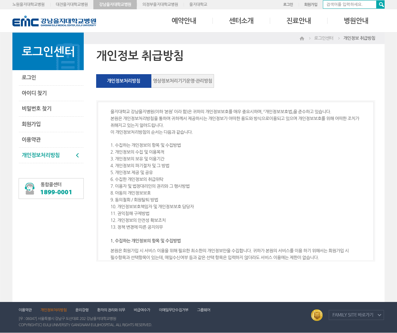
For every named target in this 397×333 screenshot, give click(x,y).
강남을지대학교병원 (115, 4)
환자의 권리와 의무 (111, 310)
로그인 (288, 5)
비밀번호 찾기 (36, 108)
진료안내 (298, 20)
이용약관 (31, 139)
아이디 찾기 (34, 93)
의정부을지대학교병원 (160, 4)
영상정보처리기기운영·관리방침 (182, 81)
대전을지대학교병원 (72, 4)
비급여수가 (142, 310)
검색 (380, 4)
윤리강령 (81, 310)
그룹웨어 (203, 310)
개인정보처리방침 (41, 155)
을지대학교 (198, 4)
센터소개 (241, 20)
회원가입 (310, 5)
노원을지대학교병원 (28, 4)
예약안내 (184, 20)
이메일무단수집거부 (173, 310)
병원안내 (356, 20)
